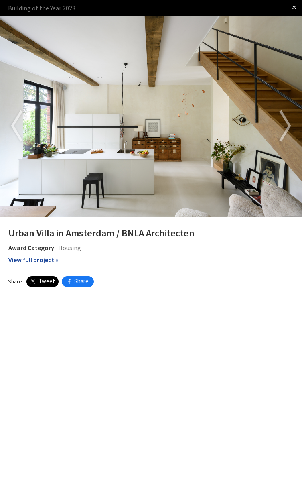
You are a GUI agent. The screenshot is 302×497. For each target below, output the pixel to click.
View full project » (33, 260)
